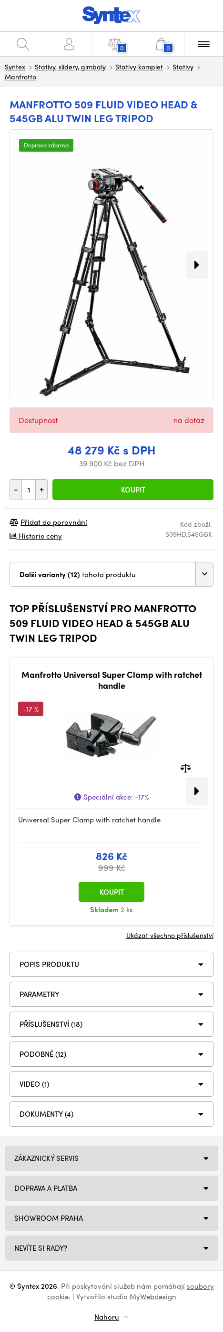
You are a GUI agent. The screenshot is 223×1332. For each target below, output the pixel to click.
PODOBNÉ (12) (43, 1054)
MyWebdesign (153, 1296)
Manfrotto (20, 76)
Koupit (133, 489)
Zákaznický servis (46, 1158)
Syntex (15, 66)
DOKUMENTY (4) (46, 1114)
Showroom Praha (48, 1218)
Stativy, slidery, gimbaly (70, 66)
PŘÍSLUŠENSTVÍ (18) (51, 1024)
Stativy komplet (139, 66)
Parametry (40, 994)
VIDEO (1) (34, 1084)
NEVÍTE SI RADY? (40, 1248)
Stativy (182, 66)
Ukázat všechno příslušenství (169, 935)
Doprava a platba (45, 1188)
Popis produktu (49, 964)
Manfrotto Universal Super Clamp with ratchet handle (111, 680)
